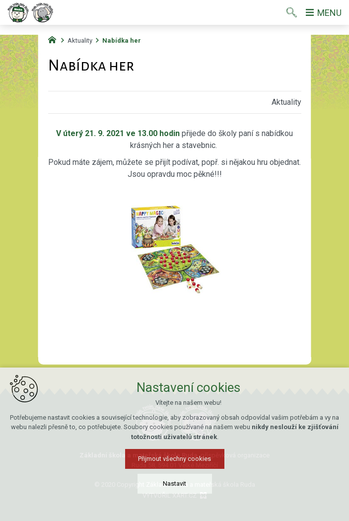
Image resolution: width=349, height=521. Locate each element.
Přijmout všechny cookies (174, 461)
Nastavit (174, 486)
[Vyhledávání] (291, 12)
